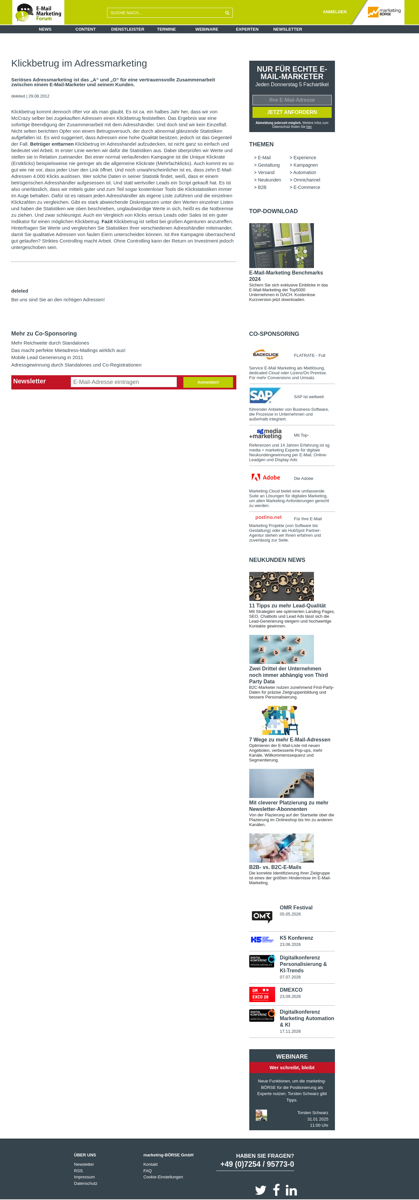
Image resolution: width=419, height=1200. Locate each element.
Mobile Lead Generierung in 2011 (47, 357)
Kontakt (150, 1164)
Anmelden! (208, 382)
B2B (262, 187)
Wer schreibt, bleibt (292, 1067)
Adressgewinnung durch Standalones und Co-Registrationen (76, 364)
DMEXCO (291, 990)
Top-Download (273, 211)
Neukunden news (277, 560)
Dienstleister (128, 29)
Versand (266, 172)
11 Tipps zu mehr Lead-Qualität (287, 605)
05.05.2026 (290, 914)
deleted (18, 96)
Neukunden (269, 179)
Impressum (84, 1176)
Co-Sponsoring (274, 334)
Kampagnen (306, 165)
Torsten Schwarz (312, 1112)
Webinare (206, 29)
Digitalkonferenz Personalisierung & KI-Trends (303, 964)
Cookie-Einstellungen (163, 1176)
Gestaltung (269, 165)
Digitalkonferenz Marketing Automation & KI (307, 1018)
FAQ (147, 1170)
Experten (247, 29)
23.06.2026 (290, 944)
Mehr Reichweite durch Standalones (50, 343)
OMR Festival (296, 907)
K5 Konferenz (296, 938)
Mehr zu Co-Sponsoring (44, 333)
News (45, 29)
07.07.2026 (290, 977)
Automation (304, 172)
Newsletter (287, 29)
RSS (78, 1170)
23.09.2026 (290, 996)
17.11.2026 (290, 1031)
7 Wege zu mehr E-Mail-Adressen (289, 739)
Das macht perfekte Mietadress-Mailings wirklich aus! (68, 350)
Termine (166, 29)
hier (309, 127)
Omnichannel (307, 179)
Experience (305, 157)
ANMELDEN (335, 11)
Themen (261, 144)
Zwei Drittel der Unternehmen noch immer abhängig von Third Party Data (288, 675)
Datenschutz (85, 1183)
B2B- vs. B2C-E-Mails (275, 867)
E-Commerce (307, 187)
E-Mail (264, 157)
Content (85, 29)
